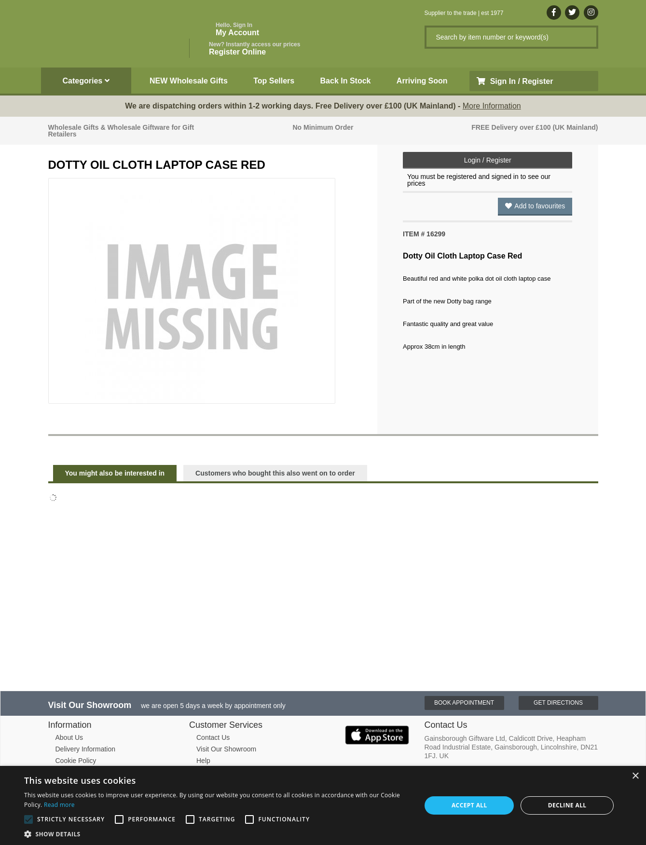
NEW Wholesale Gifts (189, 81)
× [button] (635, 776)
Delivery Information (85, 749)
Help (203, 760)
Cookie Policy (75, 760)
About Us (69, 737)
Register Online (254, 48)
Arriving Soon (422, 81)
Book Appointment (464, 702)
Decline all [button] (567, 805)
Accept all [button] (469, 805)
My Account (237, 29)
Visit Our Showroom (226, 749)
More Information (492, 106)
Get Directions (558, 702)
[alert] (323, 805)
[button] (217, 833)
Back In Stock (345, 81)
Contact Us (213, 737)
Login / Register (487, 160)
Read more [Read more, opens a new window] (59, 805)
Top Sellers (273, 81)
